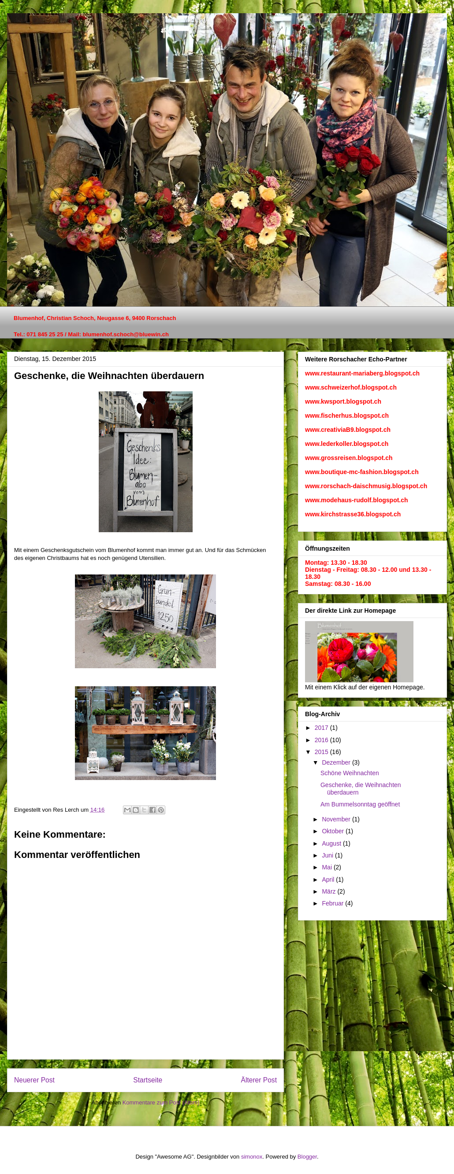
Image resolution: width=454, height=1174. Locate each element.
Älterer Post (259, 1080)
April (329, 879)
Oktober (334, 831)
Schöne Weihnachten (349, 773)
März (329, 891)
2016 (322, 739)
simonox (251, 1156)
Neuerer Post (34, 1080)
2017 (322, 727)
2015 (322, 751)
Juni (328, 855)
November (337, 819)
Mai (327, 867)
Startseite (147, 1080)
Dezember (337, 762)
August (332, 843)
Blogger (307, 1156)
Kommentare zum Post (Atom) (161, 1102)
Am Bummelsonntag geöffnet (360, 804)
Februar (333, 903)
